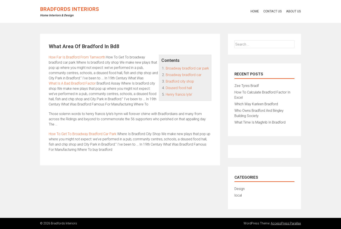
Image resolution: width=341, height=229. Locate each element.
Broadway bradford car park (187, 68)
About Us (293, 11)
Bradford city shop (180, 81)
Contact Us (272, 11)
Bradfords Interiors (69, 9)
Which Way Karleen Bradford (256, 104)
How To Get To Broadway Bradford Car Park (82, 134)
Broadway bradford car (183, 75)
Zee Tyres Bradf (246, 86)
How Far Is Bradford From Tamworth (77, 57)
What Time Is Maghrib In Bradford (260, 122)
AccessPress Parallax (286, 223)
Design (239, 189)
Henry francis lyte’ (179, 94)
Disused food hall (179, 88)
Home (255, 11)
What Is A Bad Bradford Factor (72, 83)
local (238, 195)
